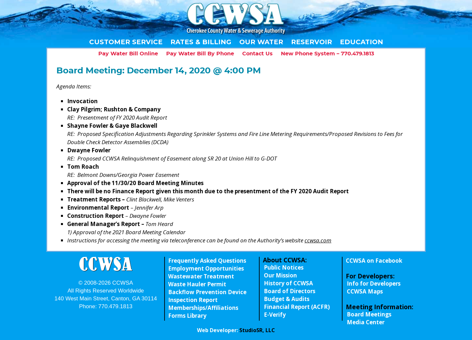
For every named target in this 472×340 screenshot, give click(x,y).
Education (361, 42)
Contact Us (257, 53)
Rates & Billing (200, 42)
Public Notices (284, 267)
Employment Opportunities (206, 268)
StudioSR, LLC (257, 330)
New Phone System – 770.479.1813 (327, 53)
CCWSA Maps (365, 291)
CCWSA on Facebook (374, 260)
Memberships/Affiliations (203, 308)
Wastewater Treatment (201, 276)
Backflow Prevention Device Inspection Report (207, 296)
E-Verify (275, 314)
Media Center (365, 322)
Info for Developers (374, 283)
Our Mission (280, 275)
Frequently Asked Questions (207, 260)
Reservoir (311, 42)
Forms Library (187, 315)
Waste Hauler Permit (197, 284)
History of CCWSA (288, 283)
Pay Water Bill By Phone (200, 53)
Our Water (261, 42)
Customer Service (126, 42)
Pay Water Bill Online (128, 53)
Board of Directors (289, 291)
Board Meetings (369, 314)
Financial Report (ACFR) (297, 307)
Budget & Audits (286, 299)
